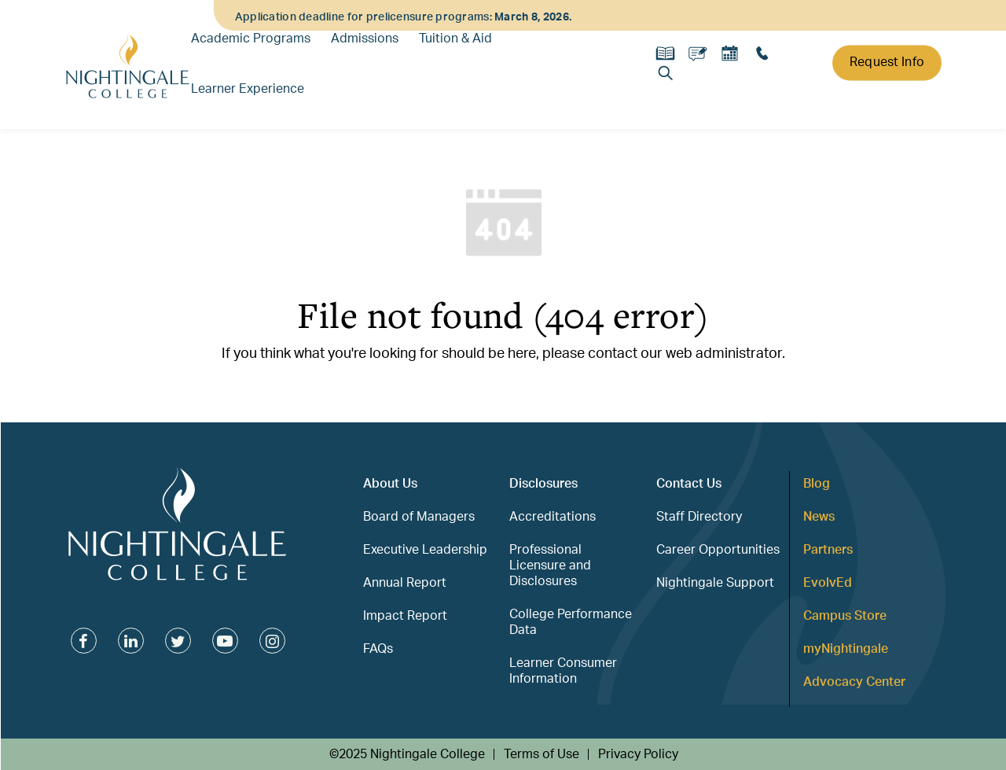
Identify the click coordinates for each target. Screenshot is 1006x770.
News (819, 516)
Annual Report (404, 583)
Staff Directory (699, 516)
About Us (390, 483)
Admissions (364, 38)
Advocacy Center (854, 682)
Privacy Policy (638, 754)
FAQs (378, 649)
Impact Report (405, 616)
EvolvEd (827, 583)
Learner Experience (247, 89)
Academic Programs (250, 38)
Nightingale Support (715, 583)
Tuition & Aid (455, 38)
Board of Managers (419, 516)
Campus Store (845, 616)
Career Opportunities (718, 549)
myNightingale (845, 649)
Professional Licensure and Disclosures (550, 565)
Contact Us (688, 483)
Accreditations (552, 516)
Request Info (887, 62)
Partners (828, 549)
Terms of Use (541, 754)
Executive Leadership (425, 549)
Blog (816, 483)
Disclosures (543, 483)
